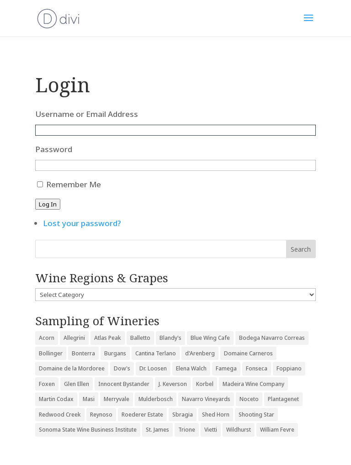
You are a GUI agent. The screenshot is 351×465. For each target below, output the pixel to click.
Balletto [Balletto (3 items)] (140, 338)
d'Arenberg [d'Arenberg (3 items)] (200, 353)
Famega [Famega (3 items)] (226, 368)
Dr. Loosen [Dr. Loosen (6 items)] (153, 368)
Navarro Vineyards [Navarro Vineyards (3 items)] (206, 399)
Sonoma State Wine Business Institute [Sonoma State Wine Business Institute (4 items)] (88, 429)
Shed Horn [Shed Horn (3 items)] (215, 414)
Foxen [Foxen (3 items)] (47, 384)
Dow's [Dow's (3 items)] (122, 368)
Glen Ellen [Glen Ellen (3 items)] (76, 384)
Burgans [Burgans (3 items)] (115, 353)
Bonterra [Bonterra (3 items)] (83, 353)
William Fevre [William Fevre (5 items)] (277, 429)
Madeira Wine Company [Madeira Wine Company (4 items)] (253, 384)
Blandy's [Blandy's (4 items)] (170, 338)
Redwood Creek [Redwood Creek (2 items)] (60, 414)
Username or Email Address (86, 114)
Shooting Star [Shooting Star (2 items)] (256, 414)
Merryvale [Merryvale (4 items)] (116, 399)
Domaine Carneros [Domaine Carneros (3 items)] (248, 353)
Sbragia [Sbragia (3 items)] (182, 414)
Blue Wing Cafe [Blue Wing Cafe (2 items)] (210, 338)
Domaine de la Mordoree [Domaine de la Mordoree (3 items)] (72, 368)
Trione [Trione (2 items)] (186, 429)
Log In (48, 204)
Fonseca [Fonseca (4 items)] (256, 368)
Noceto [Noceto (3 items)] (249, 399)
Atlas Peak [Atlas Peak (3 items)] (107, 338)
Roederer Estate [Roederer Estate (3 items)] (142, 414)
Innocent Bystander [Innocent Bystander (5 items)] (123, 384)
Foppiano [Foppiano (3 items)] (289, 368)
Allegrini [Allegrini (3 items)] (74, 338)
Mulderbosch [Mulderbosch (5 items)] (155, 399)
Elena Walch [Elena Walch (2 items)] (191, 368)
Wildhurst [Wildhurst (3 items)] (238, 429)
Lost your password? (82, 223)
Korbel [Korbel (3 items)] (204, 384)
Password (53, 149)
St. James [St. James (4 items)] (157, 429)
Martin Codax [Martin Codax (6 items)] (56, 399)
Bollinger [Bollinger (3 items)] (51, 353)
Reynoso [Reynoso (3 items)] (101, 414)
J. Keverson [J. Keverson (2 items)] (173, 384)
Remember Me (73, 184)
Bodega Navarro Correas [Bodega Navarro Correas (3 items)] (272, 338)
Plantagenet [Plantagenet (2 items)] (283, 399)
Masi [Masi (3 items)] (89, 399)
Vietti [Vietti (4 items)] (210, 429)
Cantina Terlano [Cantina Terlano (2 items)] (155, 353)
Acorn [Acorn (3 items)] (46, 338)
